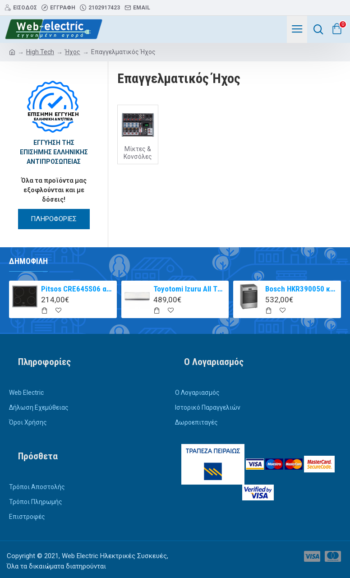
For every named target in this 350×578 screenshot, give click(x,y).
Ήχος (72, 51)
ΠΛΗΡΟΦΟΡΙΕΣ (54, 219)
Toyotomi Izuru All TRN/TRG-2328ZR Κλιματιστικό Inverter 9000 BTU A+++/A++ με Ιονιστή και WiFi (189, 288)
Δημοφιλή (28, 261)
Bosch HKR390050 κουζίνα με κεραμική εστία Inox (301, 288)
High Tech (40, 51)
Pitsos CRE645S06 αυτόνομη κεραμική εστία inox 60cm (77, 288)
